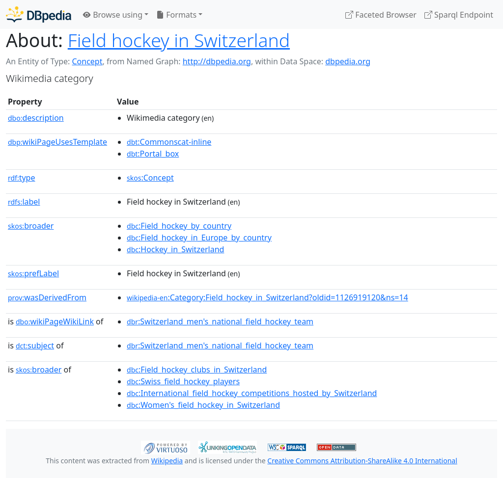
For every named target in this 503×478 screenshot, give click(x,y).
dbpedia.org (347, 61)
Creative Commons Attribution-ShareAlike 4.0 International (362, 460)
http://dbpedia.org (217, 61)
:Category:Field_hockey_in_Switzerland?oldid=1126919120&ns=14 (267, 297)
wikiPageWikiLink (55, 321)
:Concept (150, 177)
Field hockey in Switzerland (179, 40)
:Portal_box (153, 153)
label (24, 201)
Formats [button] (176, 14)
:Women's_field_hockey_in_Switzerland (203, 404)
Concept (87, 61)
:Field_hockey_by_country (179, 225)
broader (31, 225)
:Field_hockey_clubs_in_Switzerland (197, 369)
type (21, 177)
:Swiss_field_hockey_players (183, 381)
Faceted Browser (381, 14)
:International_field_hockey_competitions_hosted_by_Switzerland (252, 393)
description (36, 117)
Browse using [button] (112, 14)
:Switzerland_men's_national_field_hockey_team (220, 321)
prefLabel (33, 273)
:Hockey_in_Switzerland (175, 249)
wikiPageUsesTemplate (57, 141)
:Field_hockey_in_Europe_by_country (199, 237)
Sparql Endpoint (458, 14)
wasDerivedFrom (47, 297)
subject (35, 345)
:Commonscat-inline (169, 141)
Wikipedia (167, 460)
